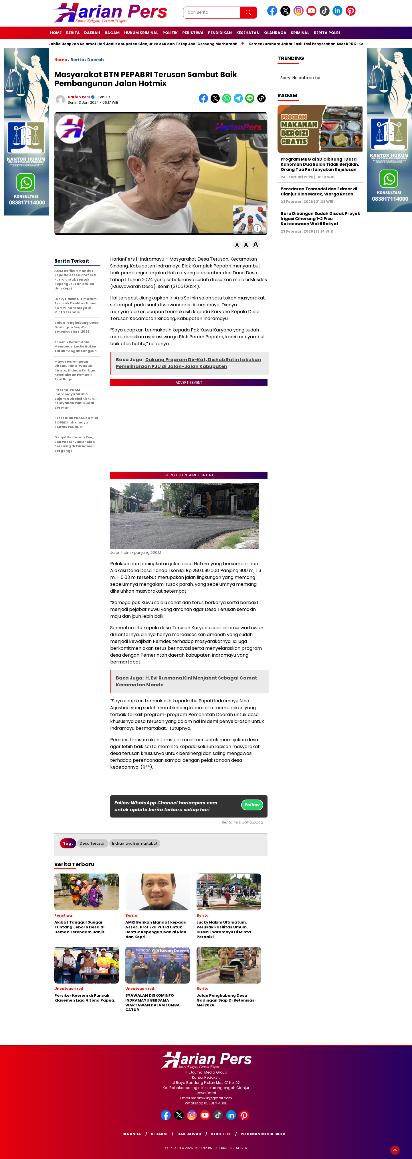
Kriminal (300, 32)
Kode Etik (221, 1134)
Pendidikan (220, 32)
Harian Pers (79, 97)
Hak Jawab (189, 1134)
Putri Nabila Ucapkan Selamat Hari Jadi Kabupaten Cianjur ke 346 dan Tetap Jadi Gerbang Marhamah (141, 43)
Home (56, 32)
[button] (237, 245)
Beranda (131, 1134)
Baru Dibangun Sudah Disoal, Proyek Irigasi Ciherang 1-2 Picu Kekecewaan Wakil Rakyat (320, 219)
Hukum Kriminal (141, 32)
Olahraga (275, 32)
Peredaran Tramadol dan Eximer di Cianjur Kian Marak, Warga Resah (319, 191)
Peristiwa (193, 32)
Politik (170, 32)
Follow (252, 805)
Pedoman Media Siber (263, 1134)
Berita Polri (327, 32)
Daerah (92, 32)
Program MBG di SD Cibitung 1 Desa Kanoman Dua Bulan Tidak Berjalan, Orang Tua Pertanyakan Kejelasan (320, 164)
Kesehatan (248, 32)
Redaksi (159, 1134)
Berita (73, 32)
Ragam (112, 32)
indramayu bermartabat (134, 843)
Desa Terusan (93, 843)
